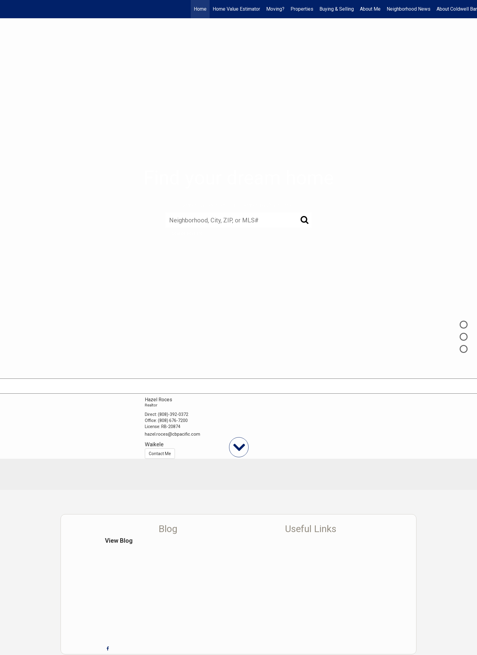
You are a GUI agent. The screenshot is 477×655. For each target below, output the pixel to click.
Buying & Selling (336, 9)
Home (200, 9)
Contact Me (160, 453)
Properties (302, 9)
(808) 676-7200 (173, 420)
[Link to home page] (8, 9)
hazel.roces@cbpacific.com (172, 434)
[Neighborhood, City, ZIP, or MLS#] (238, 220)
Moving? (275, 9)
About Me (370, 9)
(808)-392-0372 (173, 414)
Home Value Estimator (236, 9)
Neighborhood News (408, 9)
